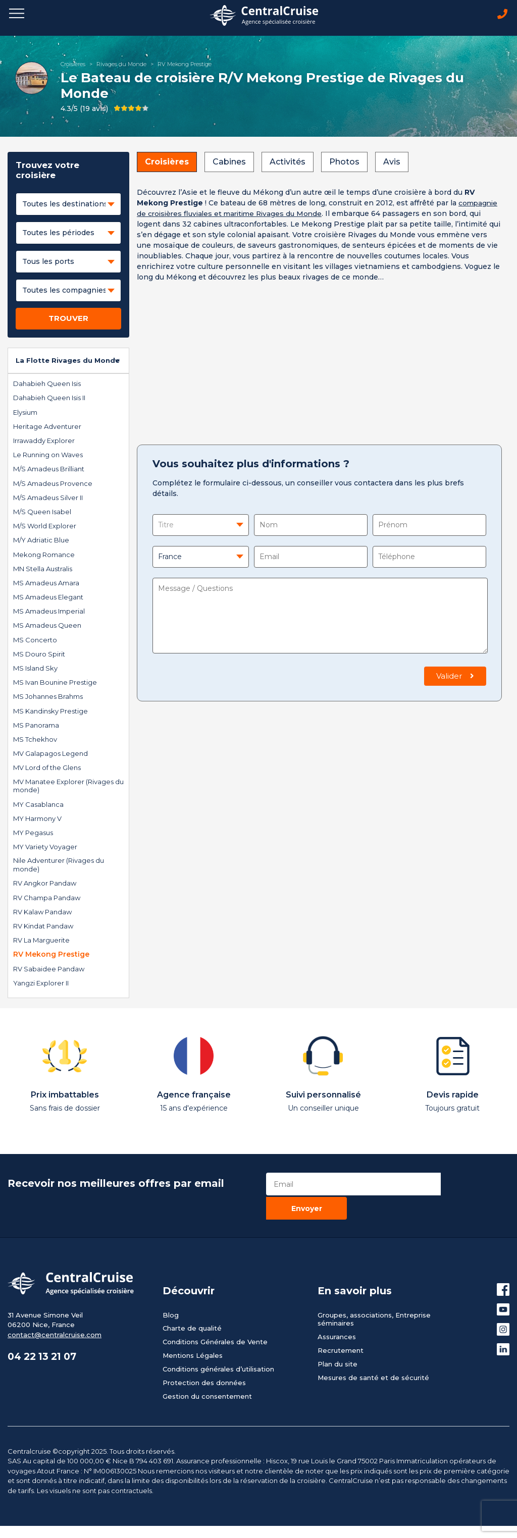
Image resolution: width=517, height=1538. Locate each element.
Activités (287, 163)
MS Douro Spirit (39, 655)
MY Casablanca (38, 805)
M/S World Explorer (44, 527)
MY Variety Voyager (45, 848)
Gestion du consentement (207, 1372)
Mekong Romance (44, 556)
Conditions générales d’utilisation (218, 1345)
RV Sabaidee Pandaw (48, 970)
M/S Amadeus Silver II (48, 499)
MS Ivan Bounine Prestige (55, 684)
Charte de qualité (192, 1304)
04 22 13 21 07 (45, 1334)
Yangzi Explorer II (41, 984)
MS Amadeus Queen (47, 627)
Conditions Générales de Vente (215, 1318)
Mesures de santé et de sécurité (373, 1354)
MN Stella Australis (42, 570)
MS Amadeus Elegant (48, 598)
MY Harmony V (37, 819)
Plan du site (337, 1340)
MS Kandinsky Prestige (50, 712)
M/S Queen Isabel (42, 513)
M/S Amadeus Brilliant (48, 470)
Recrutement (341, 1327)
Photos (344, 163)
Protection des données (204, 1359)
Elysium (25, 413)
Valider (455, 677)
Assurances (337, 1313)
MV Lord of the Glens (47, 769)
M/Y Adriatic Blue (41, 541)
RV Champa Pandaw (46, 899)
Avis (391, 163)
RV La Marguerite (41, 942)
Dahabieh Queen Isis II (49, 399)
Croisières (73, 65)
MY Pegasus (33, 834)
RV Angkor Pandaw (44, 885)
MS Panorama (36, 726)
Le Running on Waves (48, 456)
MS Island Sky (35, 669)
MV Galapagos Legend (50, 754)
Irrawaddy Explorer (44, 441)
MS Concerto (35, 641)
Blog (171, 1291)
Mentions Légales (193, 1332)
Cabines (229, 163)
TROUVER (68, 319)
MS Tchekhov (35, 740)
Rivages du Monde (121, 65)
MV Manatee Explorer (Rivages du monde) (68, 787)
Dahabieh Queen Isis (47, 385)
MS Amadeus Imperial (49, 613)
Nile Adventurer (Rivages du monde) (58, 866)
